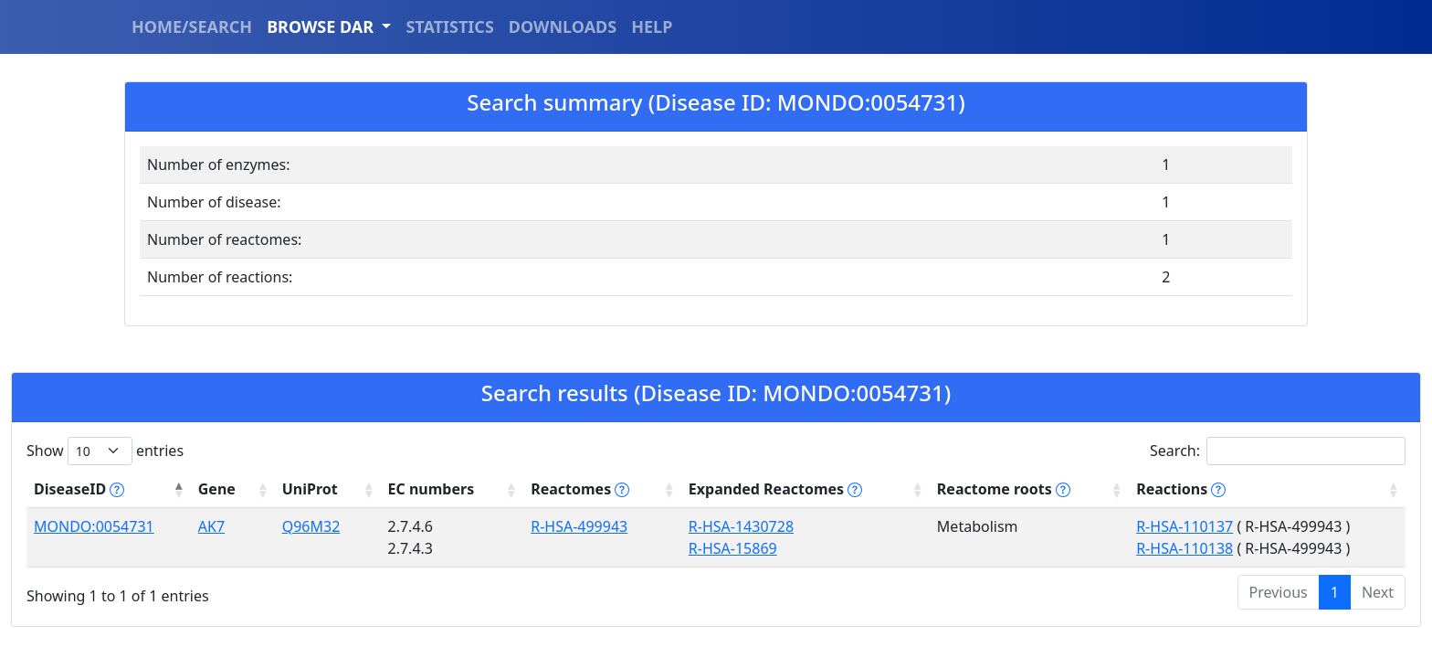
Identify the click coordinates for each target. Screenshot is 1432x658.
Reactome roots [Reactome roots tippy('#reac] (1002, 489)
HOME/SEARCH (192, 26)
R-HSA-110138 (1183, 548)
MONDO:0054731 (94, 526)
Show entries (105, 451)
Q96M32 (310, 526)
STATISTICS (449, 26)
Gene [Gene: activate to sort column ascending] (216, 489)
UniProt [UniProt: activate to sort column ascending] (309, 489)
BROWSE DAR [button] (322, 26)
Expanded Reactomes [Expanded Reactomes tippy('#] (773, 489)
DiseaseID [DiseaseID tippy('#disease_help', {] (79, 489)
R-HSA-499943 (577, 526)
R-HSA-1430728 (739, 526)
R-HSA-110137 (1183, 526)
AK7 (210, 526)
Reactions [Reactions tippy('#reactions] (1180, 489)
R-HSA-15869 (731, 548)
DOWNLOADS (562, 26)
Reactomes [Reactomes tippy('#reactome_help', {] (578, 489)
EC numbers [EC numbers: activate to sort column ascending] (429, 489)
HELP (651, 26)
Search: (1278, 451)
